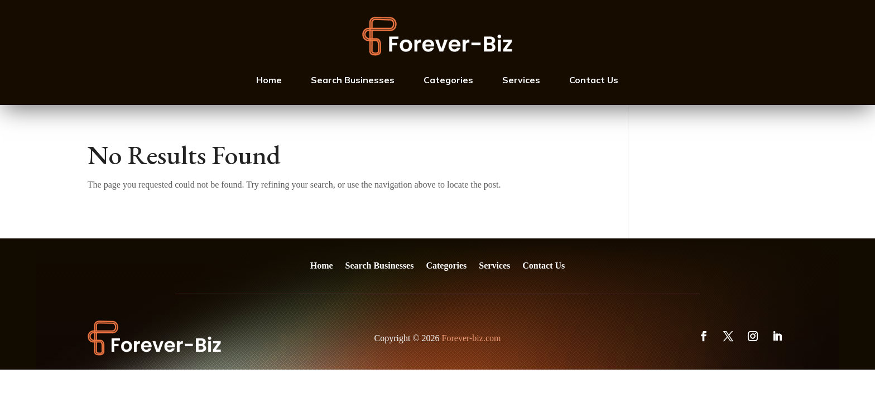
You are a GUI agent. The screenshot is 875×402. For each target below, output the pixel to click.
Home (269, 79)
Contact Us (593, 79)
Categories (448, 79)
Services (521, 79)
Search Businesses (353, 79)
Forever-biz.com (471, 338)
